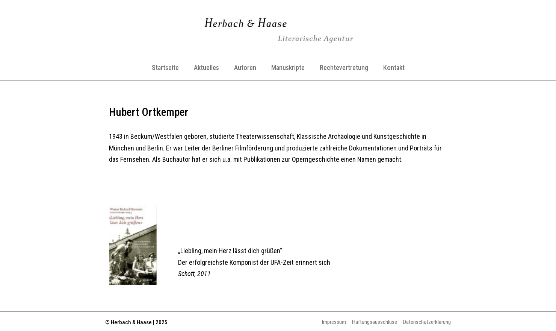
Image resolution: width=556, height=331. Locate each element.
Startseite (165, 67)
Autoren (245, 67)
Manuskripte (288, 67)
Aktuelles (206, 67)
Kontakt (394, 67)
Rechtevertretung (344, 67)
